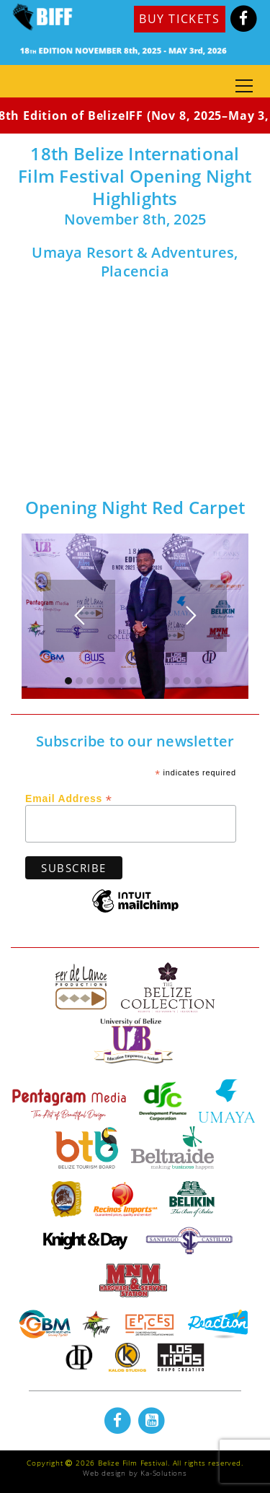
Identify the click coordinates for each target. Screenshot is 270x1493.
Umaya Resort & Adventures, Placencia (135, 262)
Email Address (68, 798)
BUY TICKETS (179, 19)
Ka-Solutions (163, 1473)
